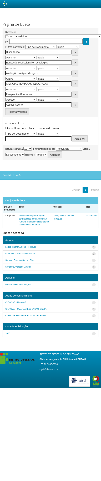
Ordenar (86, 149)
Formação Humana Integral (18, 284)
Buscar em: (10, 32)
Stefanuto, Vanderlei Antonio (18, 267)
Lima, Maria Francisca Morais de (20, 253)
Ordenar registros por (45, 149)
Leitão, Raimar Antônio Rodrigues (20, 247)
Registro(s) (30, 155)
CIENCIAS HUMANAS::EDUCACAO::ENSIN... (26, 309)
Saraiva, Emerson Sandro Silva (19, 260)
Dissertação (91, 215)
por (6, 41)
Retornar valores (17, 111)
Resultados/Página (14, 149)
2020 (7, 333)
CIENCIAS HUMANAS (15, 302)
